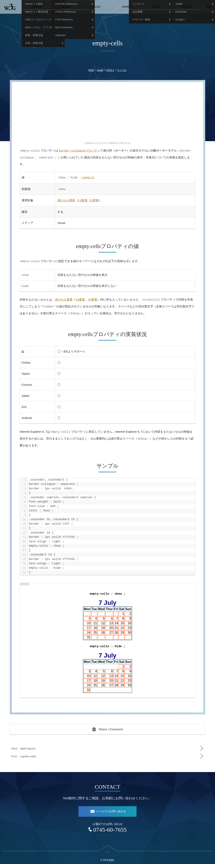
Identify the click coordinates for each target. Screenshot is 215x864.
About (157, 6)
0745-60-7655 (110, 825)
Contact (187, 6)
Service (36, 6)
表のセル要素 (66, 198)
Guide (67, 6)
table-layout (28, 744)
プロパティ (79, 150)
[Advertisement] (107, 113)
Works (126, 6)
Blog (96, 6)
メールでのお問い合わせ (111, 807)
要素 (82, 198)
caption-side (28, 752)
